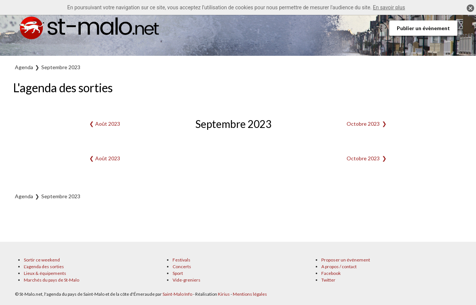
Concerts (182, 266)
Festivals (181, 260)
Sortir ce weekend (42, 260)
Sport (178, 273)
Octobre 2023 (363, 124)
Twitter (328, 280)
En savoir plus (389, 7)
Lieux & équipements (45, 273)
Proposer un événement (345, 260)
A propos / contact (339, 266)
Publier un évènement (423, 28)
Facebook (331, 273)
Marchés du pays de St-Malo (51, 280)
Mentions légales (250, 294)
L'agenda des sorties (44, 266)
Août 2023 (107, 124)
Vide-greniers (186, 280)
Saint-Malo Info (177, 294)
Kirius (224, 294)
